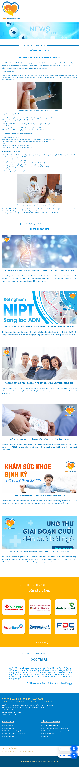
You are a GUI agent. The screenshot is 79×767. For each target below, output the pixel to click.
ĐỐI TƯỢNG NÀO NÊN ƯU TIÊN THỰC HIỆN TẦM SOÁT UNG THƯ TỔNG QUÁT (39, 552)
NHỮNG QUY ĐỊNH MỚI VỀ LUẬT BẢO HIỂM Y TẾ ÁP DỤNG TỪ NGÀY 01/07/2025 (39, 439)
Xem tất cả (42, 642)
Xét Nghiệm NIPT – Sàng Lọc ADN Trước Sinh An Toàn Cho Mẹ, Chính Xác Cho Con (39, 327)
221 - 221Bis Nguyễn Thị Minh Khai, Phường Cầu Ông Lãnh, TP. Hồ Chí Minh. (30, 705)
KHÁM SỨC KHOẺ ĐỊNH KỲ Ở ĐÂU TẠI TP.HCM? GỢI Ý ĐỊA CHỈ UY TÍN (39, 495)
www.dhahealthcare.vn (14, 712)
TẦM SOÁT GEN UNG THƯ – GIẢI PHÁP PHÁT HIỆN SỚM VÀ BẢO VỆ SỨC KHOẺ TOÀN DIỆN (39, 383)
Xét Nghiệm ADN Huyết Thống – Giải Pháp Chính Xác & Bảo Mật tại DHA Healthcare (39, 271)
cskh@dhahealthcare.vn (13, 715)
